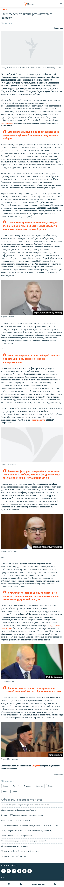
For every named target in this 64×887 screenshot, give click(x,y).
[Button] (57, 28)
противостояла (38, 420)
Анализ (4, 10)
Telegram (36, 766)
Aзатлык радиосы (38, 884)
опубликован (7, 123)
